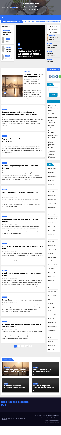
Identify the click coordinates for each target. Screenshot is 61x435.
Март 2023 (51, 241)
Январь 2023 (52, 249)
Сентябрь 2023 (52, 218)
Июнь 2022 (51, 276)
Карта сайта (50, 417)
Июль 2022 (51, 272)
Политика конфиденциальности (52, 420)
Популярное (53, 29)
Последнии (53, 26)
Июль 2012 (51, 349)
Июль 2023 (51, 226)
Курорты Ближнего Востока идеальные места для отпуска (15, 387)
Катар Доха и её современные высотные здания (22, 300)
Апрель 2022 (52, 284)
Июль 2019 (51, 318)
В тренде (53, 32)
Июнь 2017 (51, 334)
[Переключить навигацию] (31, 17)
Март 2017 (51, 341)
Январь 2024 (52, 203)
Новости (8, 38)
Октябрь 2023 (52, 215)
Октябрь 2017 (52, 330)
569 (27, 346)
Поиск (50, 84)
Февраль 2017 (52, 345)
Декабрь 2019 (52, 315)
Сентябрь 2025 (52, 176)
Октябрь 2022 (52, 261)
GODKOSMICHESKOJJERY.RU (25, 56)
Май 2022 (51, 280)
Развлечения (6, 30)
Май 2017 (51, 338)
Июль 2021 (51, 299)
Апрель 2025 (52, 188)
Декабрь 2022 (52, 253)
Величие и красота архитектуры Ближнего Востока (51, 144)
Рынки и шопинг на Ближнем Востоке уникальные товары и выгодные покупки (52, 122)
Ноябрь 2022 (52, 257)
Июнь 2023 (51, 230)
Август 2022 (51, 268)
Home (36, 415)
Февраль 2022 (52, 291)
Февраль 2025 (52, 195)
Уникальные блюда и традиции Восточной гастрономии (51, 154)
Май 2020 (51, 311)
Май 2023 (51, 234)
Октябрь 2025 (52, 172)
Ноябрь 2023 (52, 211)
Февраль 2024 (52, 199)
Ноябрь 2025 (52, 168)
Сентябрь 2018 (52, 326)
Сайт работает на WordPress (8, 418)
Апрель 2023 (52, 238)
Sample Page (42, 415)
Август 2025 (51, 180)
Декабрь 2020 (52, 303)
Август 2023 (51, 222)
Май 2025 (51, 184)
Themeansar (4, 419)
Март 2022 (51, 288)
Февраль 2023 (52, 245)
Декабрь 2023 (52, 207)
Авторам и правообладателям (52, 415)
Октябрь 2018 (52, 322)
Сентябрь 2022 (52, 265)
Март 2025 (51, 191)
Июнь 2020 (51, 307)
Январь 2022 (52, 295)
